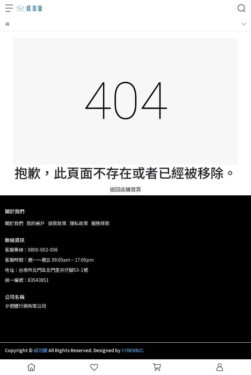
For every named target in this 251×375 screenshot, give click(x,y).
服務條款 (100, 223)
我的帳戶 (35, 223)
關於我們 (14, 223)
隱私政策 (79, 223)
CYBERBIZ (132, 350)
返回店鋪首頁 (125, 189)
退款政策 (57, 223)
